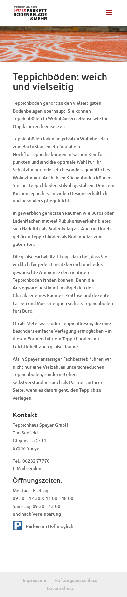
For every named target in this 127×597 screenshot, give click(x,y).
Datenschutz (60, 588)
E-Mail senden (27, 468)
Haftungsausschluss (75, 580)
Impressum (34, 580)
